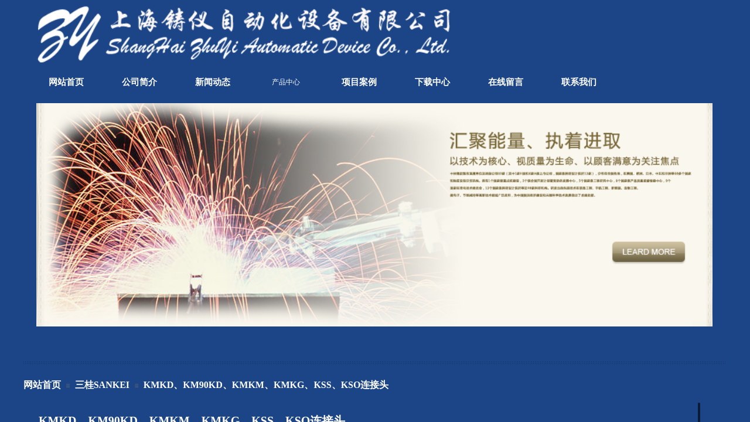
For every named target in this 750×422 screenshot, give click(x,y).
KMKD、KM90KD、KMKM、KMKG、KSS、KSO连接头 (266, 385)
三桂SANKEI (102, 385)
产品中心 (286, 82)
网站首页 (66, 82)
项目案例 (359, 82)
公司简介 (139, 82)
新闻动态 (212, 82)
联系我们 (578, 82)
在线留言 (505, 82)
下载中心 (432, 82)
